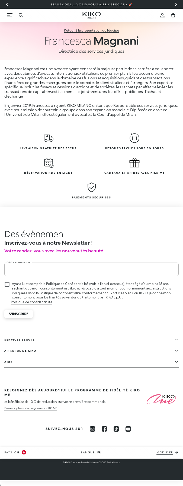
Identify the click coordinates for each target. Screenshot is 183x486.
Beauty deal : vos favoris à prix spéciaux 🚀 (92, 4)
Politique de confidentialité (31, 302)
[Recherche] (20, 15)
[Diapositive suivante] (176, 4)
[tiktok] (116, 429)
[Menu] (9, 15)
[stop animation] (28, 234)
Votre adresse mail (19, 262)
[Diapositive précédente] (7, 4)
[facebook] (104, 429)
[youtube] (128, 429)
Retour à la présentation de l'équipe (91, 30)
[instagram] (92, 429)
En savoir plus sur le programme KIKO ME (30, 408)
